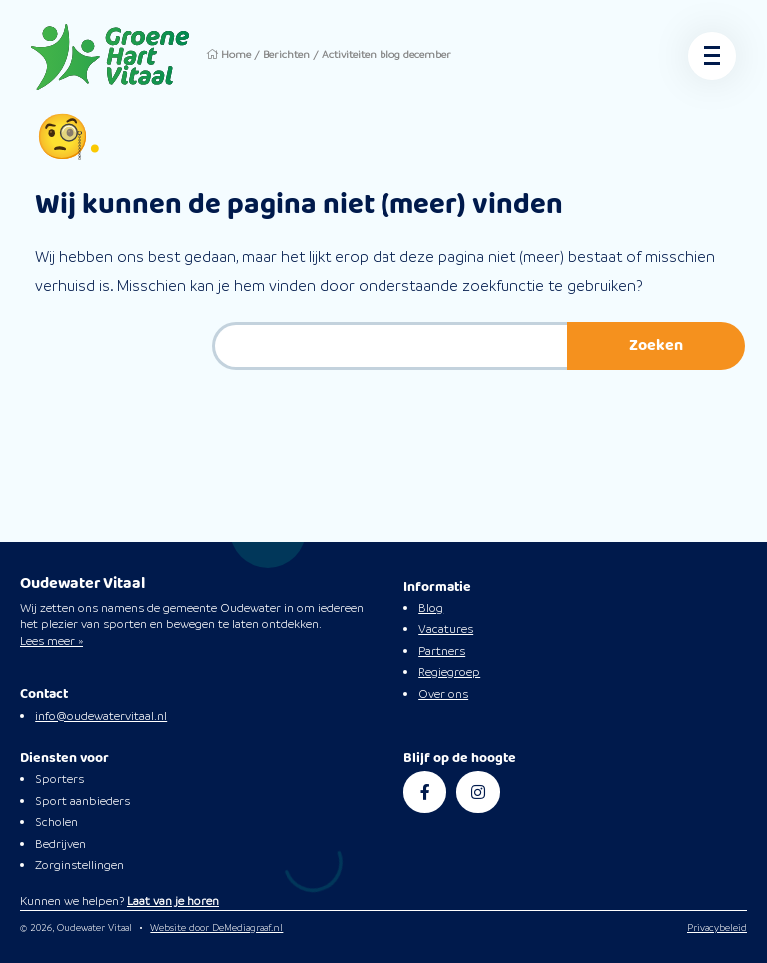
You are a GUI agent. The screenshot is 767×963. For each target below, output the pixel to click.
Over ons (443, 694)
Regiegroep (449, 672)
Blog (430, 608)
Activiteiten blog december (386, 54)
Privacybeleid (717, 927)
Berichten (286, 54)
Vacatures (445, 629)
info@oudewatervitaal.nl (101, 715)
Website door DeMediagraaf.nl (216, 927)
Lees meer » (51, 641)
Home (236, 54)
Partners (441, 651)
